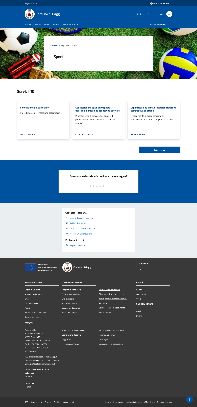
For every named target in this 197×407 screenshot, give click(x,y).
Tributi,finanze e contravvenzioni (113, 298)
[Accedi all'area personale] (159, 3)
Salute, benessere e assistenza (112, 307)
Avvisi (138, 298)
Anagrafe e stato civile (71, 289)
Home (54, 45)
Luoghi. (139, 311)
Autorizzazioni (105, 312)
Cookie (57, 402)
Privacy (48, 402)
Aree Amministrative (33, 294)
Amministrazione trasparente (111, 330)
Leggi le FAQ (67, 339)
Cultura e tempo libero (71, 294)
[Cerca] (169, 14)
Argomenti (65, 45)
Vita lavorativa (68, 298)
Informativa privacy (107, 334)
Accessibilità (36, 402)
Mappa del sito (69, 402)
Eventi (139, 315)
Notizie (139, 289)
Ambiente (103, 303)
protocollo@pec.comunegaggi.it (43, 356)
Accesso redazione (164, 402)
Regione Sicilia (31, 3)
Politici (27, 307)
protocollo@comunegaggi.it (42, 363)
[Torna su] (189, 399)
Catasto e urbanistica (71, 307)
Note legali (103, 339)
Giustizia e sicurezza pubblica (111, 294)
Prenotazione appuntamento (74, 330)
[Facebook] (147, 14)
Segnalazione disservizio (72, 334)
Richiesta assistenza (70, 343)
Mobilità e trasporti (70, 312)
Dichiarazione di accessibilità (111, 343)
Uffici (27, 298)
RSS (26, 402)
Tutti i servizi (159, 149)
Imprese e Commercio (71, 303)
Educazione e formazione (109, 289)
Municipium (150, 402)
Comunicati (141, 294)
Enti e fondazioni (32, 303)
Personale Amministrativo (36, 312)
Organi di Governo (32, 289)
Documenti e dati (32, 316)
